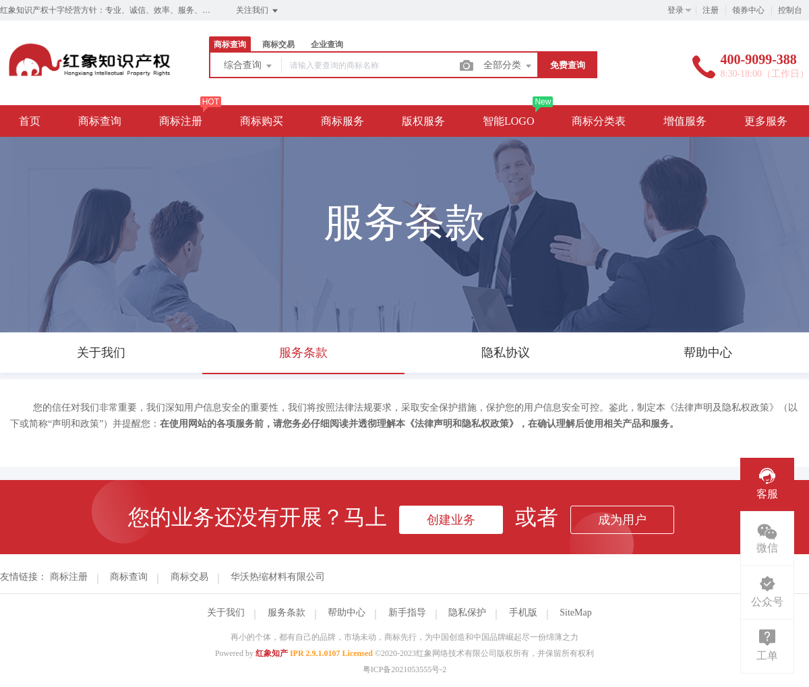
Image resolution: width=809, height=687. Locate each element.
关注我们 (258, 11)
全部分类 (508, 66)
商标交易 (278, 44)
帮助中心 (346, 612)
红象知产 (272, 653)
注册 (710, 10)
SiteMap (575, 612)
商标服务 (342, 121)
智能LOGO (508, 121)
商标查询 (230, 44)
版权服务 (423, 121)
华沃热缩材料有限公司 (278, 577)
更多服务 (765, 121)
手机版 (523, 612)
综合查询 (249, 66)
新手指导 (407, 612)
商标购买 (261, 121)
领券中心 (748, 10)
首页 (29, 121)
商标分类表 (599, 121)
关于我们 (226, 612)
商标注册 (180, 121)
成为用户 (622, 520)
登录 (675, 10)
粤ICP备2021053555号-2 (405, 669)
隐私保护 (467, 612)
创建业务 (451, 520)
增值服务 (685, 121)
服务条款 (286, 612)
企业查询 (327, 44)
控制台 (790, 10)
